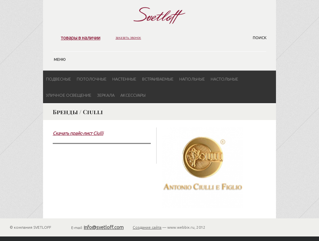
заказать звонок (128, 37)
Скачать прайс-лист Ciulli (78, 133)
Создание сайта (147, 227)
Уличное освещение (68, 95)
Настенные (124, 79)
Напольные (192, 79)
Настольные (224, 79)
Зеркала (106, 95)
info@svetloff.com (104, 227)
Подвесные (58, 79)
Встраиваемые (157, 79)
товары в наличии (80, 37)
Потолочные (91, 79)
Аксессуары (133, 95)
